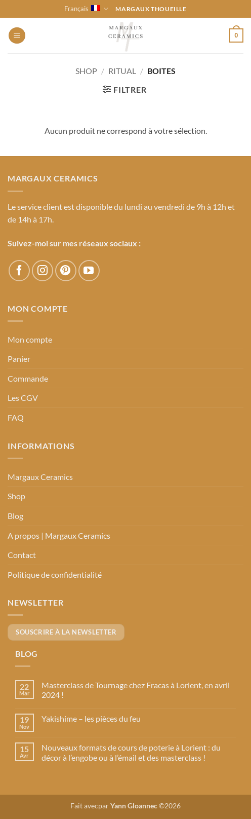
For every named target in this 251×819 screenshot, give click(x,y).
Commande (28, 378)
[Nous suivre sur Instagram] (42, 270)
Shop (86, 71)
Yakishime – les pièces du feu (91, 718)
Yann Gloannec (133, 805)
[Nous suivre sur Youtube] (89, 270)
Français (86, 9)
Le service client (35, 206)
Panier (19, 358)
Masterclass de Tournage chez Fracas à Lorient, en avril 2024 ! (135, 689)
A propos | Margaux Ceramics (59, 535)
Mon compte (30, 339)
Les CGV (23, 397)
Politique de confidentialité (55, 574)
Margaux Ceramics (40, 476)
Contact (22, 555)
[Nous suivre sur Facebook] (19, 270)
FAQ (16, 417)
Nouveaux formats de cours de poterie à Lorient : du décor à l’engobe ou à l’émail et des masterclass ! (131, 752)
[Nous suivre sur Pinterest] (65, 270)
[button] (17, 35)
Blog (15, 515)
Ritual (122, 71)
